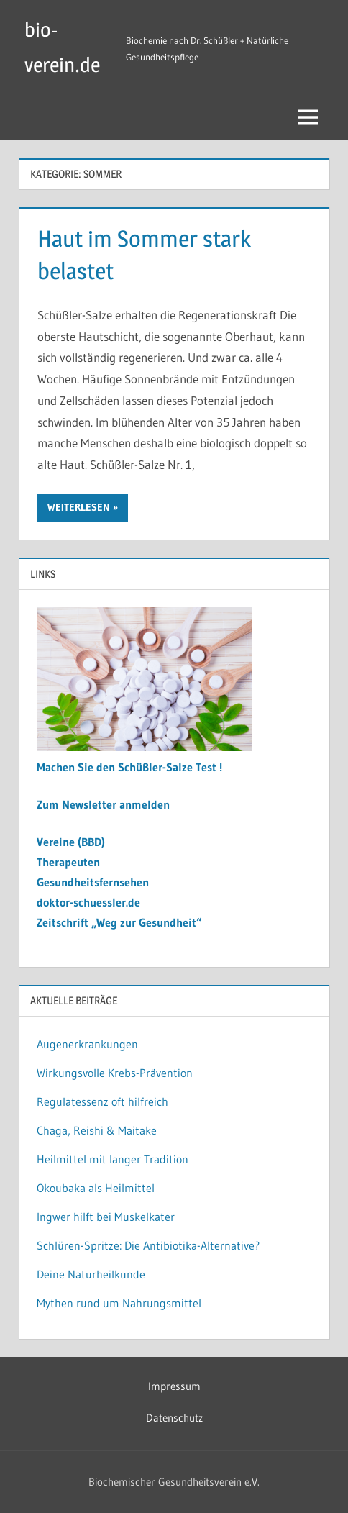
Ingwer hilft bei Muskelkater (106, 1216)
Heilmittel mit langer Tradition (112, 1159)
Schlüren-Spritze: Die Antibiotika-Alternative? (148, 1245)
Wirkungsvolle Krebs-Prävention (115, 1073)
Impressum (174, 1386)
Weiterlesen (78, 507)
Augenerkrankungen (87, 1044)
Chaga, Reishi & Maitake (97, 1130)
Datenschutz (174, 1418)
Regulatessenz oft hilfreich (102, 1101)
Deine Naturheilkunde (91, 1274)
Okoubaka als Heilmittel (96, 1188)
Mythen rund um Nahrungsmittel (119, 1303)
